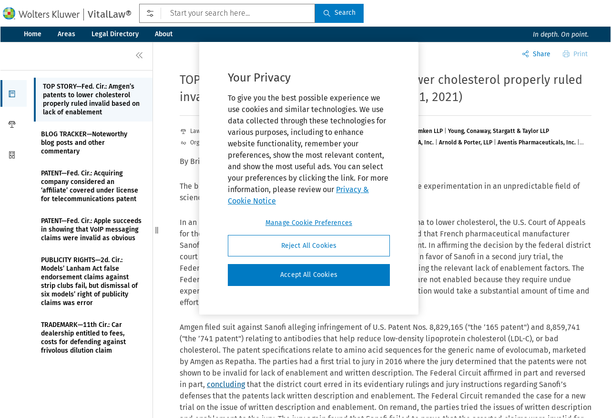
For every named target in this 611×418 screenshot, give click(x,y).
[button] (13, 93)
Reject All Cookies (309, 246)
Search (339, 13)
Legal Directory (115, 34)
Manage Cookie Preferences (308, 223)
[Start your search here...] (227, 13)
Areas (66, 34)
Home (32, 34)
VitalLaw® (110, 14)
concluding (226, 384)
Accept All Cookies (308, 275)
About (164, 34)
